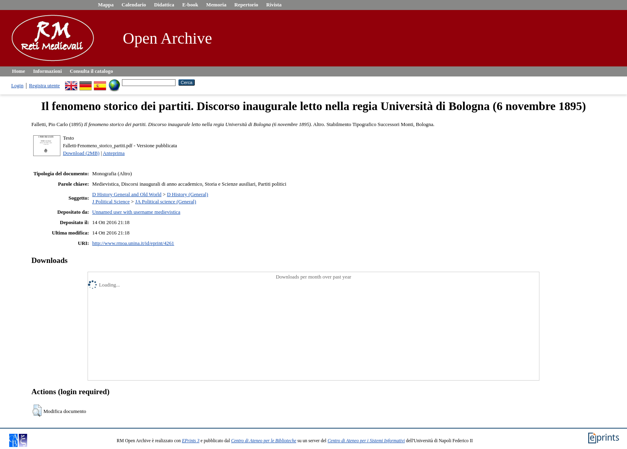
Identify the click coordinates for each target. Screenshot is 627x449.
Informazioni (47, 71)
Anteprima (114, 153)
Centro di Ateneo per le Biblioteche (263, 440)
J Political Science (111, 201)
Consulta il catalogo (91, 71)
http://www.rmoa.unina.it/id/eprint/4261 (133, 243)
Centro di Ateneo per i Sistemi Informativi (366, 440)
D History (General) (187, 194)
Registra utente (44, 85)
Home (18, 71)
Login (17, 85)
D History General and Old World (127, 194)
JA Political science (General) (165, 201)
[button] (37, 411)
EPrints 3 (191, 440)
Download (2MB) (81, 153)
